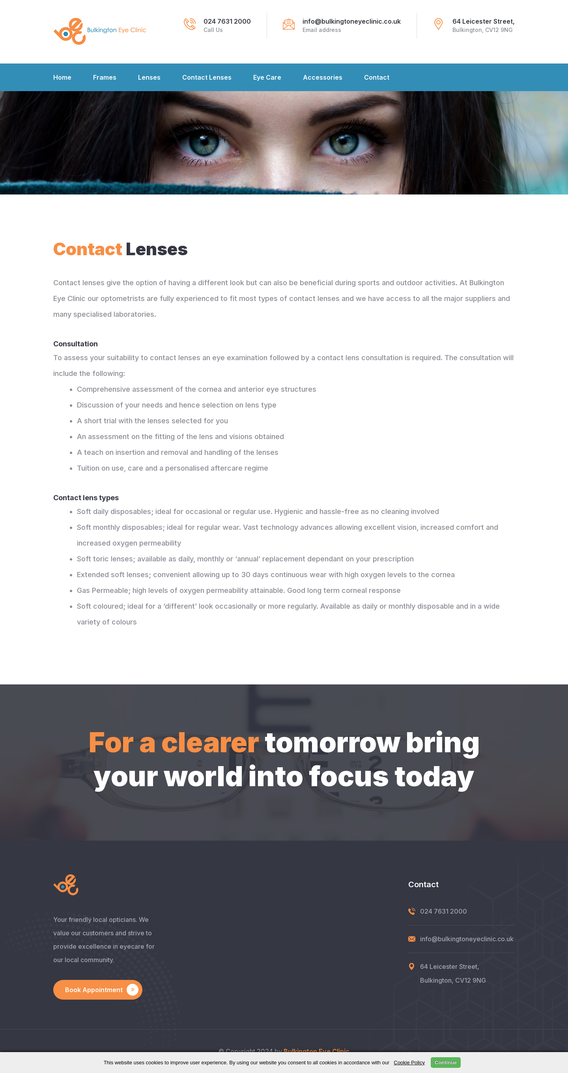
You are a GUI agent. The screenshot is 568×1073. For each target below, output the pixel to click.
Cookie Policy (409, 1063)
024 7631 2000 (227, 21)
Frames (104, 77)
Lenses (149, 77)
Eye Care (267, 77)
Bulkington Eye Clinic (316, 1051)
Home (62, 77)
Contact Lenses (207, 77)
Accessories (322, 77)
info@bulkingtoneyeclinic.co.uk (352, 21)
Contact (376, 77)
